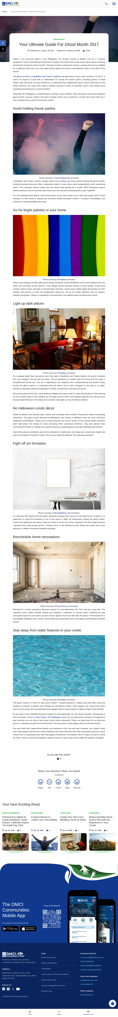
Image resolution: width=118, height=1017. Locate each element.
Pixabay (62, 279)
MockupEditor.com (62, 513)
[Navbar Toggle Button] (114, 3)
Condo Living (65, 813)
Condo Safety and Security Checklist (55, 974)
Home (4, 12)
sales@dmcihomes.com (88, 980)
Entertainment (37, 813)
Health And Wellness (10, 813)
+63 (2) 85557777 (86, 984)
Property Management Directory (53, 985)
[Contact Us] (107, 4)
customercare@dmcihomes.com (91, 957)
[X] (3, 49)
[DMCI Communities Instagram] (8, 989)
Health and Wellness (49, 963)
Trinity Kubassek (62, 178)
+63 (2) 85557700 (86, 961)
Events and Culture (48, 957)
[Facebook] (3, 43)
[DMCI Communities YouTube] (18, 989)
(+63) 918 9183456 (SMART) (91, 966)
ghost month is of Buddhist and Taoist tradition (38, 76)
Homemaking (94, 813)
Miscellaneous (59, 39)
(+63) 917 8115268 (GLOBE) (90, 970)
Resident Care (46, 991)
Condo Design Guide (48, 980)
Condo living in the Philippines (48, 717)
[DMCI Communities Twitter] (13, 989)
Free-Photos (62, 606)
